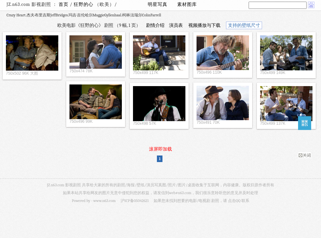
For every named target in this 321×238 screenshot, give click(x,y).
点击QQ (234, 200)
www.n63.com (104, 200)
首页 (63, 4)
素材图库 (187, 4)
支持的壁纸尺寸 (244, 25)
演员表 (176, 25)
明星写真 (157, 4)
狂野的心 (84, 4)
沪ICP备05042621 (135, 200)
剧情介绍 (155, 25)
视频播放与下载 (204, 25)
